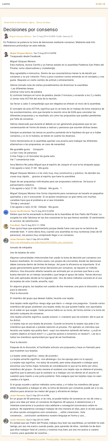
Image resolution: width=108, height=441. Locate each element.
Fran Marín (15, 225)
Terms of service (68, 439)
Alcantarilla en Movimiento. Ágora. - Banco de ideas (27, 22)
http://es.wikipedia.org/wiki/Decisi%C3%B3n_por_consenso (41, 242)
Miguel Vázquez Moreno (20, 36)
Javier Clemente (17, 239)
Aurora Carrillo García (20, 211)
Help (79, 439)
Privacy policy (53, 439)
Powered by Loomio (36, 439)
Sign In (100, 4)
